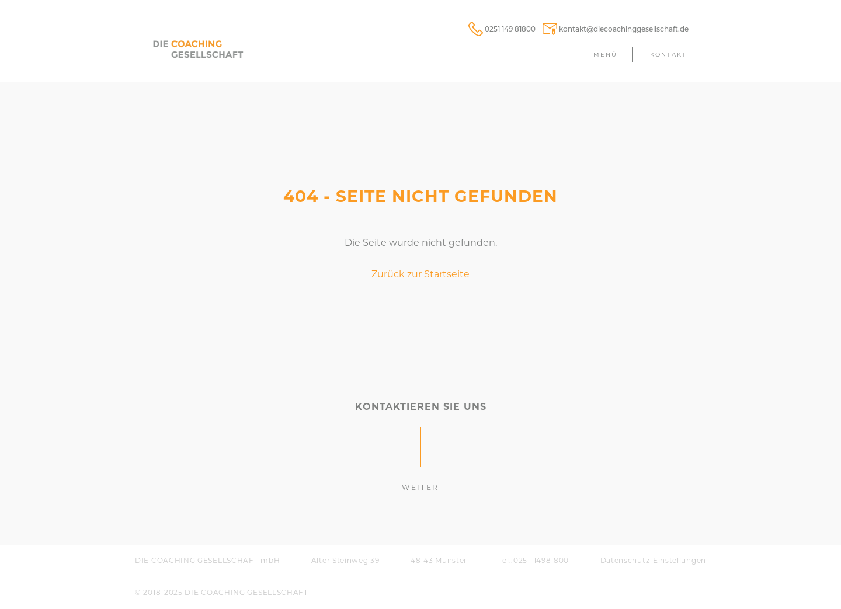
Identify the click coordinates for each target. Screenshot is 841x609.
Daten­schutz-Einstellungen (653, 560)
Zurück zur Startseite (420, 274)
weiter (420, 487)
